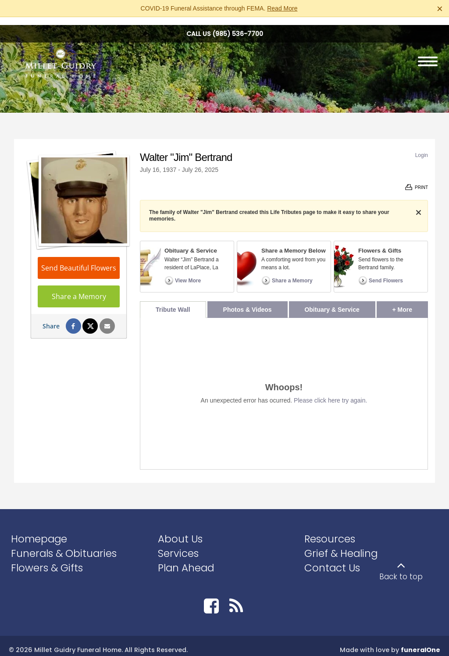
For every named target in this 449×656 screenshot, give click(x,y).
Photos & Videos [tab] (247, 301)
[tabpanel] (284, 386)
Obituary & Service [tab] (331, 301)
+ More (410, 299)
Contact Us (332, 560)
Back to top (401, 568)
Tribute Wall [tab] (173, 301)
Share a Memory (79, 288)
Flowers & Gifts (47, 560)
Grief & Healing (341, 545)
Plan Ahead (186, 560)
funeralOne (420, 642)
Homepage (39, 531)
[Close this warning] (439, 8)
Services (178, 545)
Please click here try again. (330, 392)
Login (421, 147)
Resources (329, 531)
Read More (282, 8)
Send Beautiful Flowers (78, 260)
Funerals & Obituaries (64, 545)
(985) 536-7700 (237, 25)
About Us (180, 531)
